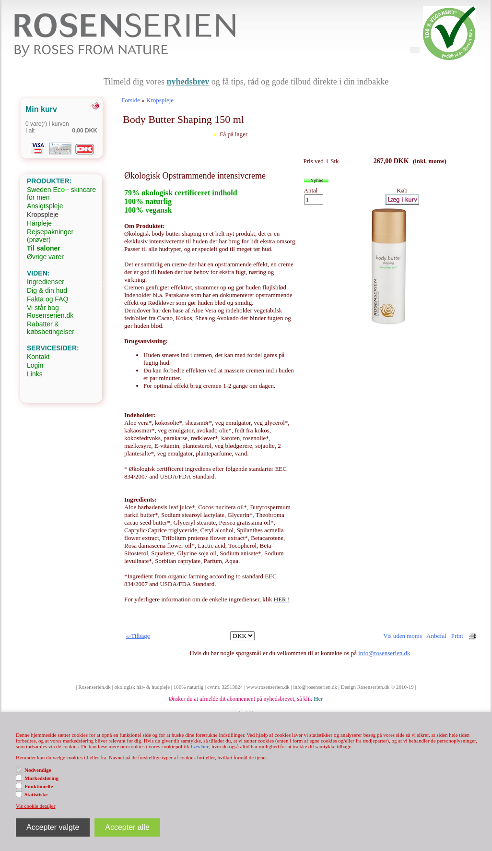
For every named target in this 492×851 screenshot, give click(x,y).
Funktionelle (38, 786)
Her (318, 698)
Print (457, 635)
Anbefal (436, 635)
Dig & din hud (47, 290)
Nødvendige (37, 770)
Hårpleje (39, 223)
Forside (130, 100)
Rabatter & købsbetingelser (50, 328)
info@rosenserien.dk (384, 653)
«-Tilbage (138, 635)
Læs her (199, 746)
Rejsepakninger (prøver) (50, 235)
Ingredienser (45, 282)
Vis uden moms (402, 635)
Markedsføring (41, 778)
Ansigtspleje (45, 206)
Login (35, 365)
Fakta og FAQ (47, 299)
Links (35, 374)
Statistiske (35, 794)
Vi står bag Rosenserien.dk (50, 311)
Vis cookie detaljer (35, 806)
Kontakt (38, 356)
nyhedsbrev (188, 81)
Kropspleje (43, 214)
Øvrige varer (45, 257)
